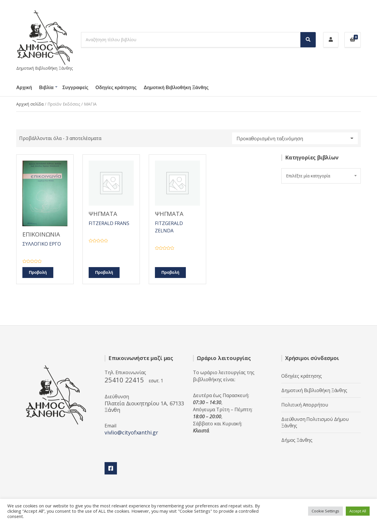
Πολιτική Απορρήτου (304, 405)
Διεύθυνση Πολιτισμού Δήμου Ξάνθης (315, 422)
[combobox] (321, 176)
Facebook (111, 468)
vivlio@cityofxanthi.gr (131, 432)
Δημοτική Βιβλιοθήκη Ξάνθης (176, 87)
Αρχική (24, 87)
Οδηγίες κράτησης (116, 87)
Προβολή (38, 272)
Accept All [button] (357, 511)
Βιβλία (46, 87)
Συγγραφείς (75, 87)
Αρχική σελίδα (30, 104)
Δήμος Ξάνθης (296, 440)
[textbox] (321, 176)
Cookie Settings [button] (325, 511)
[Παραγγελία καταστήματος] (295, 138)
